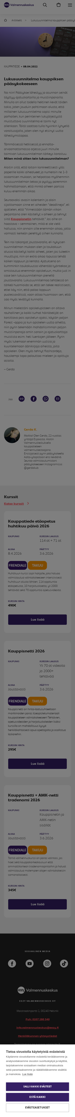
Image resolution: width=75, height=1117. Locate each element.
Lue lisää (27, 1074)
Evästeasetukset (37, 1107)
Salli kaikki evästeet (37, 1086)
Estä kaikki (37, 1097)
